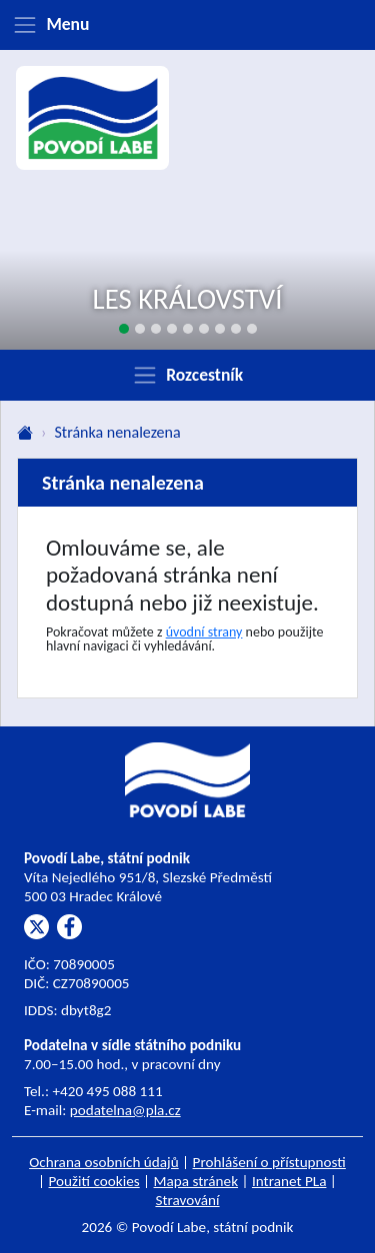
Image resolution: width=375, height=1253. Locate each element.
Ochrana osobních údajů (104, 1162)
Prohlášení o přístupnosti (269, 1162)
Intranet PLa (289, 1181)
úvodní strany (204, 632)
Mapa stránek (196, 1181)
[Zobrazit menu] (187, 25)
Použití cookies (94, 1181)
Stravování (187, 1200)
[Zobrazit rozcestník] (187, 375)
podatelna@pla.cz (125, 1110)
